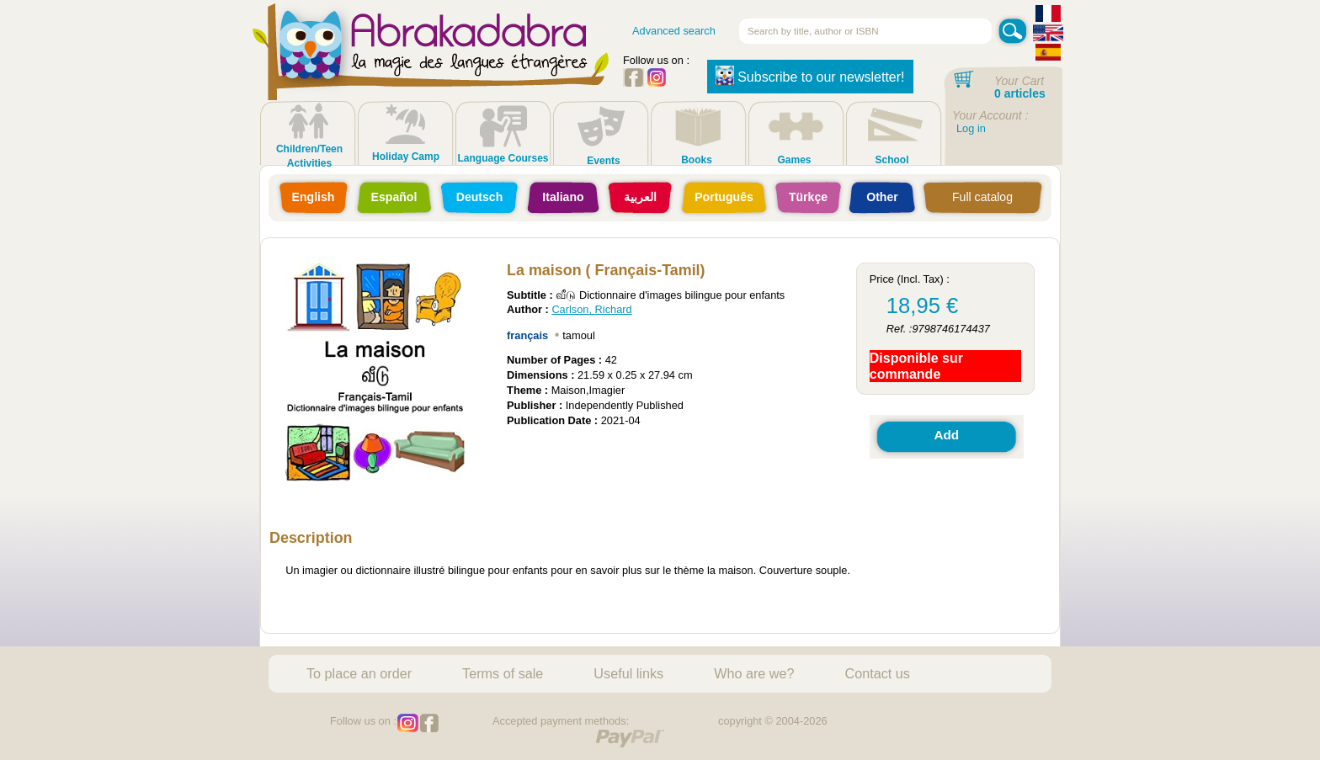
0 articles (1020, 93)
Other (882, 197)
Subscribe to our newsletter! (810, 76)
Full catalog (982, 197)
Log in (971, 128)
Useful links (628, 673)
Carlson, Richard (591, 309)
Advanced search (674, 30)
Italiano (562, 197)
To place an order (359, 673)
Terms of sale (502, 673)
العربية (640, 197)
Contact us (877, 673)
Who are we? (754, 673)
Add (946, 435)
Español (394, 197)
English (313, 197)
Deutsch (479, 197)
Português (724, 197)
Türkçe (808, 197)
